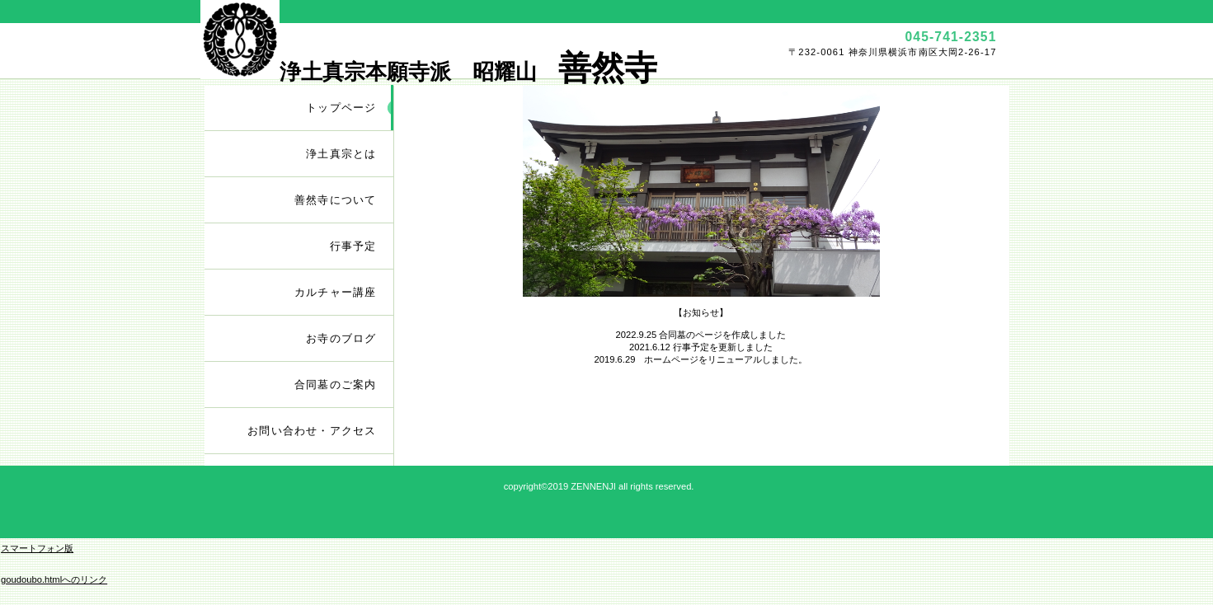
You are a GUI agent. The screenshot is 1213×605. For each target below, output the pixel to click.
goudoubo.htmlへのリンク (54, 579)
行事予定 (353, 246)
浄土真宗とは (341, 154)
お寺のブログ (341, 338)
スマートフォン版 (37, 548)
